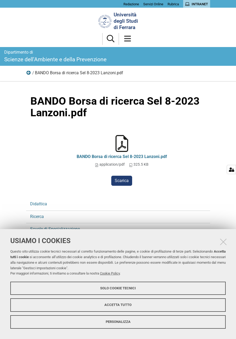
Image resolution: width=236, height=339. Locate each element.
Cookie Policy (110, 273)
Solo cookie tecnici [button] (118, 288)
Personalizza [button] (118, 322)
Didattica (38, 203)
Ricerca (28, 74)
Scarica (122, 180)
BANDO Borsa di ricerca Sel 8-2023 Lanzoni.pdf (122, 156)
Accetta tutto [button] (118, 305)
